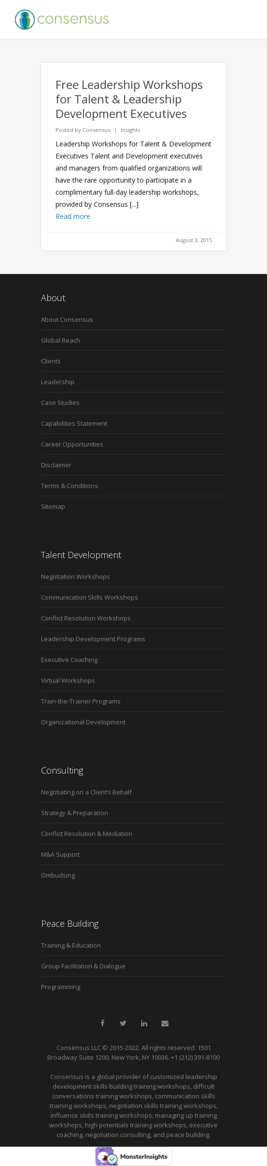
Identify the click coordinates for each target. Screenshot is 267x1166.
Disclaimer (56, 465)
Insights (130, 129)
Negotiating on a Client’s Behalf (86, 792)
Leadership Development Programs (93, 638)
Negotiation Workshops (75, 576)
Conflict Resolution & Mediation (86, 833)
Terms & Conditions (69, 485)
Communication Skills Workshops (89, 597)
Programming (60, 986)
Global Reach (60, 340)
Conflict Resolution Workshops (86, 618)
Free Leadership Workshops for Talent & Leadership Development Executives (129, 98)
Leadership (57, 381)
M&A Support (60, 854)
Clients (51, 361)
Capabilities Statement (74, 423)
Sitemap (53, 506)
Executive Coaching (69, 659)
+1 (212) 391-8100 (195, 1057)
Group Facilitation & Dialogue (83, 966)
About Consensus (67, 319)
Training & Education (71, 945)
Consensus (96, 129)
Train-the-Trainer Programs (81, 701)
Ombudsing (58, 875)
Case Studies (60, 402)
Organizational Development (83, 722)
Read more (73, 216)
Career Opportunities (72, 444)
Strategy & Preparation (74, 812)
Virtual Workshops (68, 680)
